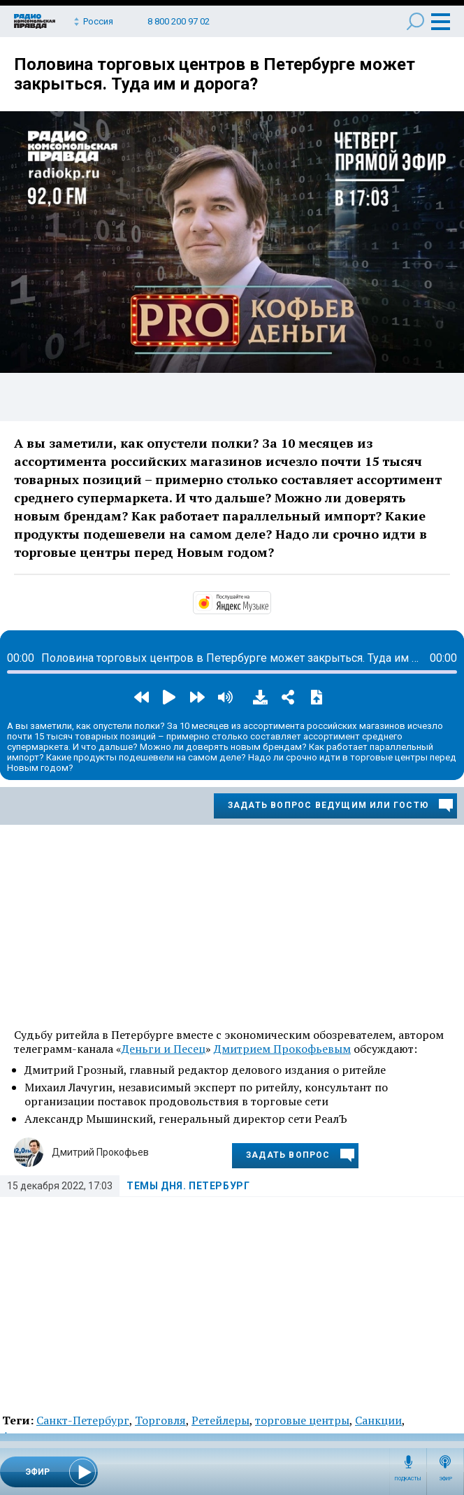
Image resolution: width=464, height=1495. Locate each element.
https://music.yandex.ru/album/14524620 (269, 601)
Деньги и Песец (163, 1048)
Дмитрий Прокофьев (100, 1152)
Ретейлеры (220, 1420)
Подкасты (408, 1479)
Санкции (378, 1420)
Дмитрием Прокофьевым (282, 1048)
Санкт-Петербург (82, 1420)
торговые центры (302, 1420)
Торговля (160, 1420)
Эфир (445, 1479)
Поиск (415, 21)
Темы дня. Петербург (187, 1185)
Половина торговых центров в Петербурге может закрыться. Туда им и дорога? (214, 74)
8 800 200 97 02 (178, 21)
